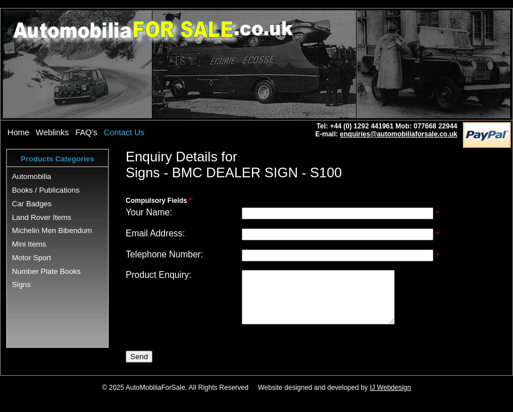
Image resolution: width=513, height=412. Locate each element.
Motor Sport (31, 257)
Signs (21, 284)
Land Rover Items (41, 217)
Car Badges (32, 203)
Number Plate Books (46, 271)
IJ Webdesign (390, 398)
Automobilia (31, 176)
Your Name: (149, 212)
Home (18, 132)
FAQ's (86, 132)
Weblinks (52, 132)
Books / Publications (46, 190)
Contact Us (124, 132)
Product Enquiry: (158, 275)
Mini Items (29, 244)
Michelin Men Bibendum (52, 230)
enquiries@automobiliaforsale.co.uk (398, 134)
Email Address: (155, 233)
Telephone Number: (164, 254)
